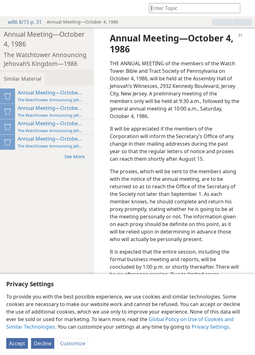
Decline (42, 343)
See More (77, 156)
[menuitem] (9, 8)
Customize (72, 343)
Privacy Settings (210, 326)
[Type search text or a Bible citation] (191, 8)
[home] (9, 8)
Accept (17, 343)
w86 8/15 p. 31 (22, 22)
